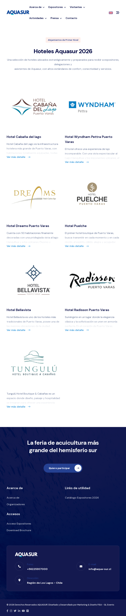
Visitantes (77, 7)
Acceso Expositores (19, 523)
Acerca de (37, 7)
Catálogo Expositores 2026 (82, 497)
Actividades (38, 18)
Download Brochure (19, 529)
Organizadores (16, 504)
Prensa (56, 18)
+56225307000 (37, 568)
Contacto (71, 18)
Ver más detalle (18, 157)
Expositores (57, 7)
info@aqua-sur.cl (100, 568)
